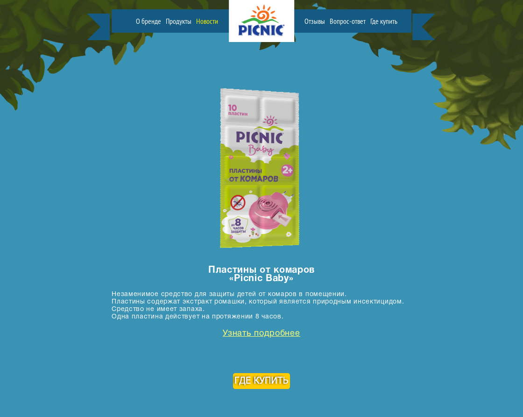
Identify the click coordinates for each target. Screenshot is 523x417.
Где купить (383, 21)
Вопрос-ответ (348, 21)
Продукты (178, 21)
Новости (207, 21)
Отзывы (314, 21)
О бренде (148, 21)
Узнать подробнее (261, 334)
